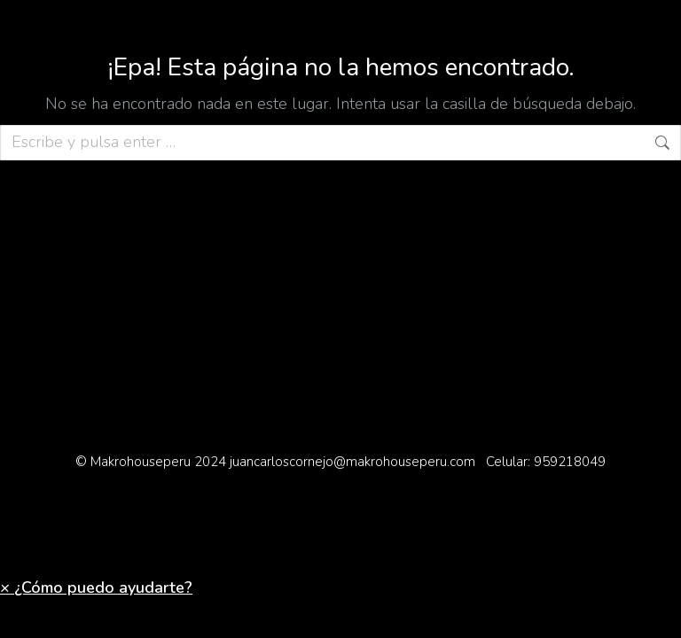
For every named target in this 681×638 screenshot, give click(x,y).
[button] (96, 587)
